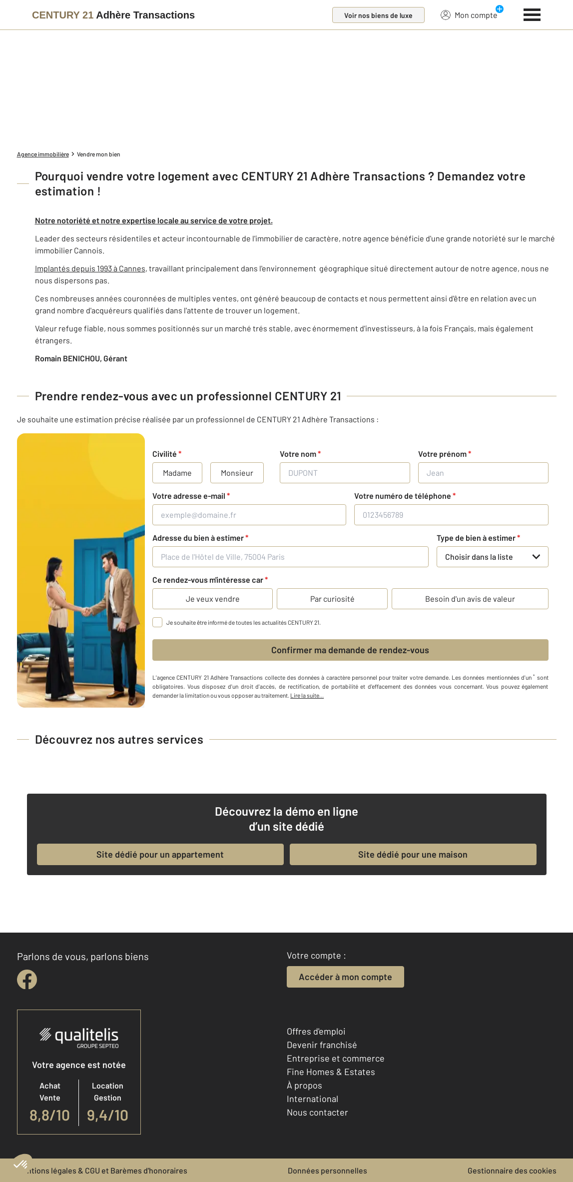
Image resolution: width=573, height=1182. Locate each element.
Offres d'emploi (316, 1031)
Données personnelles (327, 1170)
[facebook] (27, 980)
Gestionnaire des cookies (512, 1170)
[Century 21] (113, 15)
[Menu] (532, 13)
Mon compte (469, 14)
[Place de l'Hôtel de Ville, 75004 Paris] (290, 556)
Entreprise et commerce (336, 1058)
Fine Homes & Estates (331, 1071)
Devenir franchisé (322, 1044)
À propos (304, 1085)
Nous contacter (317, 1112)
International (312, 1098)
